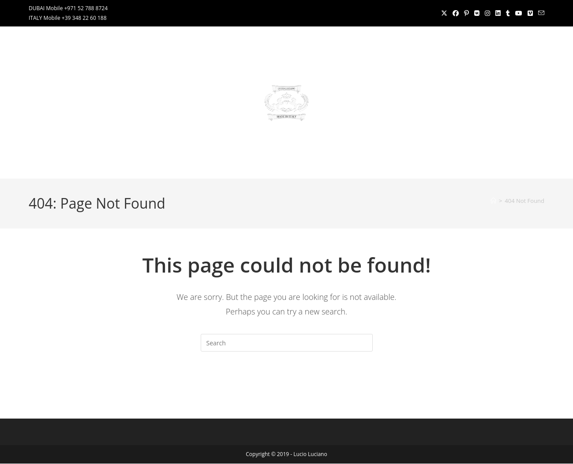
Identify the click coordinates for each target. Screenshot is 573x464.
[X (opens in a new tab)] (444, 13)
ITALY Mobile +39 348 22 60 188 (68, 18)
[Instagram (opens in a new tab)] (487, 13)
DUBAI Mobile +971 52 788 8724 (68, 8)
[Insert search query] (287, 343)
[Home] (493, 201)
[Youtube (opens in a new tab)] (519, 13)
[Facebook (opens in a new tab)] (455, 13)
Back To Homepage (286, 387)
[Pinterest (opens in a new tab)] (466, 13)
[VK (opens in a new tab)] (477, 13)
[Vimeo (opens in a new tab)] (530, 13)
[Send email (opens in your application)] (540, 13)
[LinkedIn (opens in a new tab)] (498, 13)
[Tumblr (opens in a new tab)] (508, 13)
